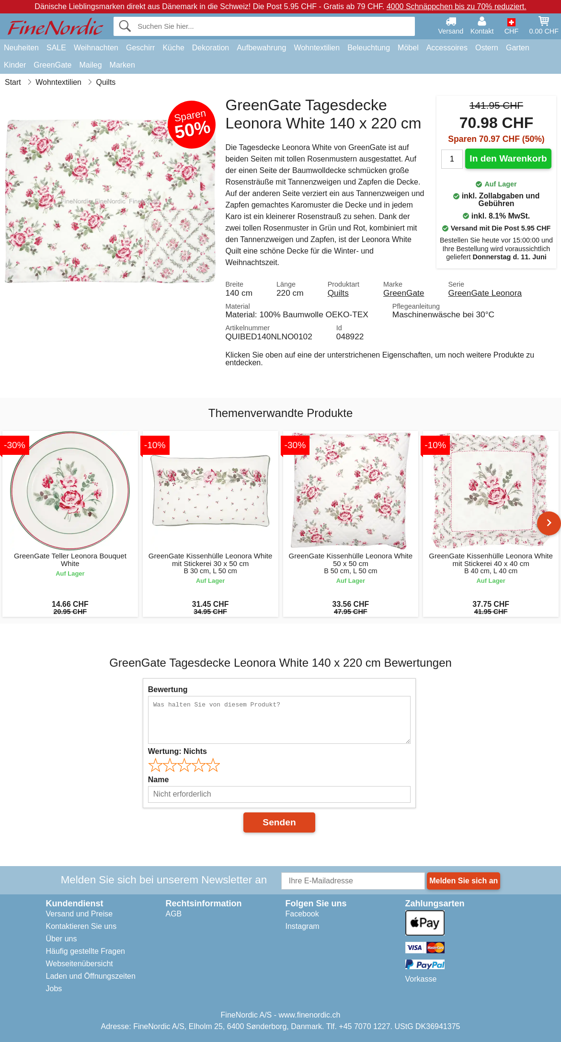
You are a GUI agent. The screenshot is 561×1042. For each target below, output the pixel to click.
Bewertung (168, 689)
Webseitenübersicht (79, 964)
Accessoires (447, 48)
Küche (173, 48)
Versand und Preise (79, 914)
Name (158, 780)
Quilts (338, 293)
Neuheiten (21, 48)
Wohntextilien (317, 48)
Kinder (15, 65)
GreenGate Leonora (485, 293)
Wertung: (177, 751)
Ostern (486, 48)
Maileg (90, 65)
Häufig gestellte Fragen (85, 951)
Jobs (54, 988)
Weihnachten (96, 48)
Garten (517, 48)
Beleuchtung (368, 48)
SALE (56, 48)
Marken (122, 65)
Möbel (408, 48)
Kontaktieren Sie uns (81, 926)
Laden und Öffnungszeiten (91, 976)
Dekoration (210, 48)
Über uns (61, 939)
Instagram (303, 926)
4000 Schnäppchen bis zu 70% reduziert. (457, 6)
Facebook (302, 914)
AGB (174, 914)
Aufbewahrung (261, 48)
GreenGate (52, 65)
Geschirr (140, 48)
